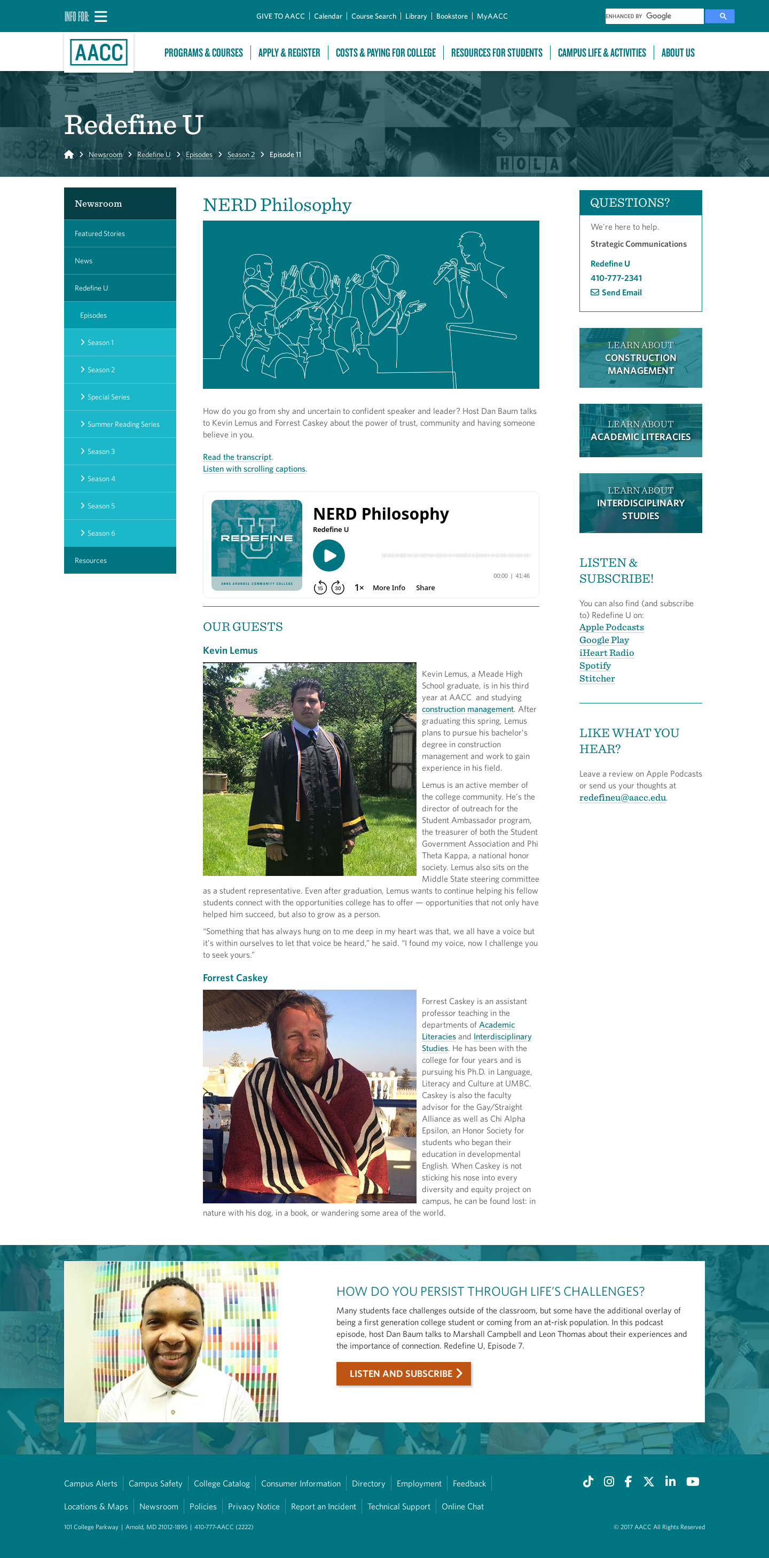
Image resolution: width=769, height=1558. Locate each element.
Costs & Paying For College (386, 52)
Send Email (622, 292)
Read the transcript (237, 456)
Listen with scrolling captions (254, 468)
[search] (655, 16)
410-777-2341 (616, 278)
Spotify (595, 665)
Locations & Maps (96, 1506)
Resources (91, 560)
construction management (468, 709)
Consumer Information (301, 1483)
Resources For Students (497, 52)
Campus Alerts (90, 1483)
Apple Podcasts (611, 626)
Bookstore (452, 16)
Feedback (469, 1483)
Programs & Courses (203, 52)
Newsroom (105, 154)
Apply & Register (289, 52)
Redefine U (154, 154)
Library (416, 16)
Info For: (77, 16)
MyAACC (492, 16)
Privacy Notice (254, 1506)
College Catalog (222, 1483)
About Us (678, 52)
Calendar (328, 16)
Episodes (199, 154)
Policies (203, 1506)
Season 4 (101, 478)
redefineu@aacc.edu (622, 797)
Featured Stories (100, 233)
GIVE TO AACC (280, 16)
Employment (419, 1483)
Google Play (604, 639)
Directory (369, 1483)
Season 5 (101, 506)
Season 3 (101, 451)
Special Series (109, 397)
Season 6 (101, 533)
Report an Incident (323, 1506)
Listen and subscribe (401, 1373)
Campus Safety (156, 1483)
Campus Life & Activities (602, 52)
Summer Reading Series (124, 424)
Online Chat (463, 1506)
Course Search (373, 16)
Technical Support (398, 1506)
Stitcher (597, 678)
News (83, 260)
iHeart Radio (606, 652)
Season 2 (241, 154)
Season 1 (101, 342)
